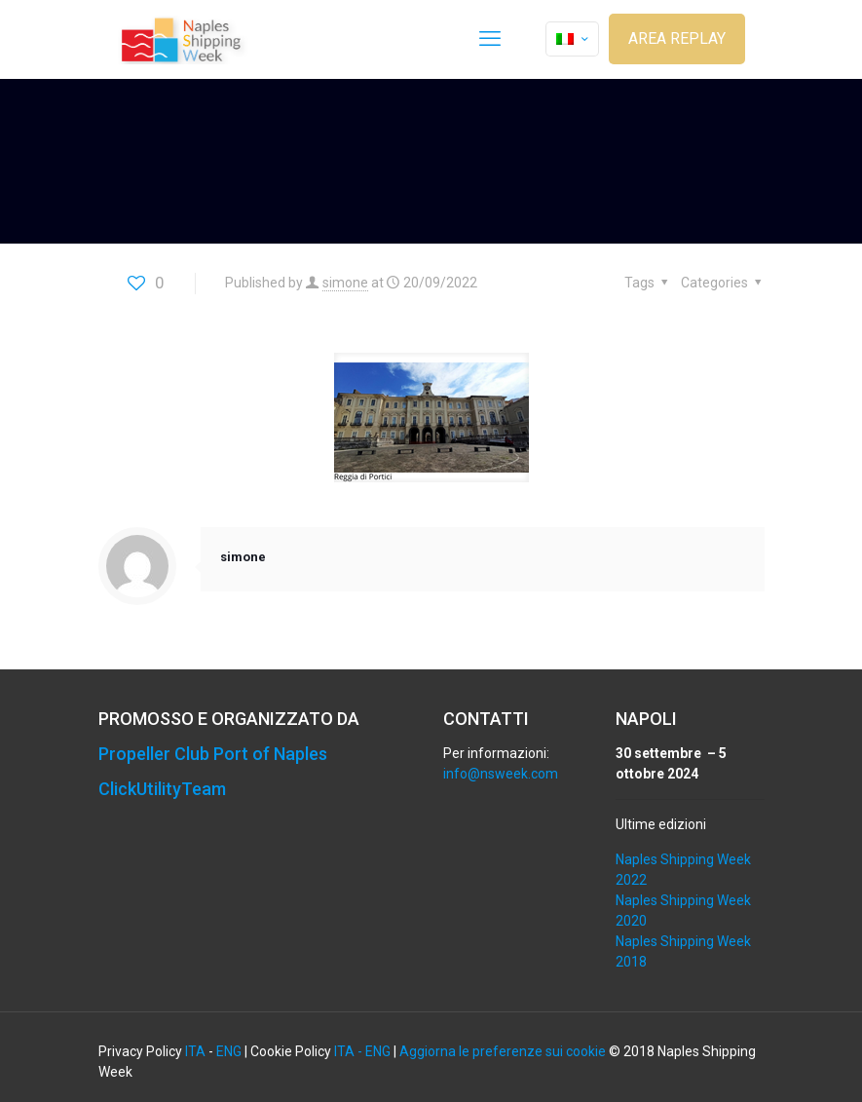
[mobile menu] (489, 39)
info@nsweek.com (500, 773)
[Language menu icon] (572, 39)
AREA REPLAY (677, 38)
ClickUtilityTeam (162, 789)
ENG (229, 1051)
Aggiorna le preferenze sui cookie (502, 1051)
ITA (195, 1051)
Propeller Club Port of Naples (212, 753)
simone (345, 282)
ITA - (349, 1051)
